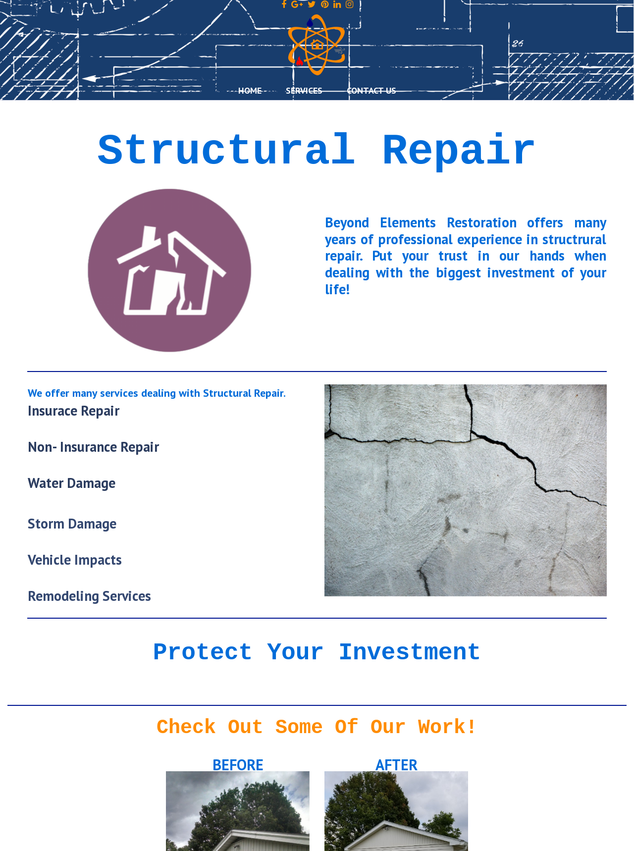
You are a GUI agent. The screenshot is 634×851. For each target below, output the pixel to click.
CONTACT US (371, 90)
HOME (250, 90)
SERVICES (304, 90)
